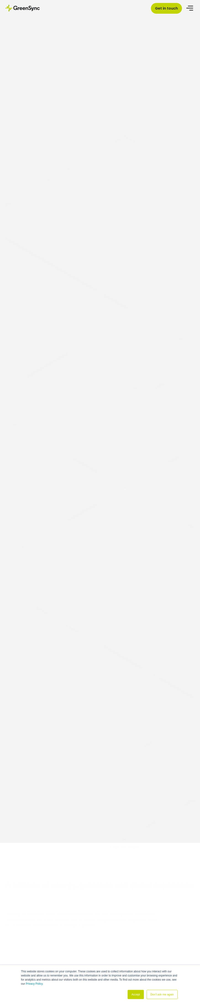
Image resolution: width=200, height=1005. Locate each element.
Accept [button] (136, 994)
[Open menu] (190, 8)
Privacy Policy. (34, 983)
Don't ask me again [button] (162, 994)
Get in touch (166, 8)
